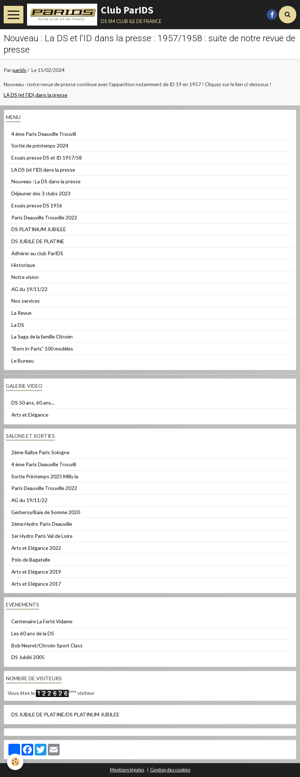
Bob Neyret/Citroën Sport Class (47, 645)
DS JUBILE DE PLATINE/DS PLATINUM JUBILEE (65, 714)
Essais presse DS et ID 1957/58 (46, 157)
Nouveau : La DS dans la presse (45, 181)
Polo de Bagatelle (30, 559)
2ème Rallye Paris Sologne (40, 452)
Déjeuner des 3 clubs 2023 (41, 193)
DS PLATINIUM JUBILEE (38, 229)
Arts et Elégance (29, 415)
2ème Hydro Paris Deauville (41, 524)
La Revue (21, 313)
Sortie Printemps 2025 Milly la (44, 476)
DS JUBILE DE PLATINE (37, 241)
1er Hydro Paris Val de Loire (41, 536)
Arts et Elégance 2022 (36, 548)
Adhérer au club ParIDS (37, 253)
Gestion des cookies (170, 770)
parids (19, 70)
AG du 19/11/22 (29, 289)
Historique (23, 265)
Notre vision (25, 277)
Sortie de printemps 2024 (39, 145)
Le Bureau (22, 360)
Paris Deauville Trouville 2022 (44, 217)
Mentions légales (127, 770)
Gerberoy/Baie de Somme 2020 (45, 512)
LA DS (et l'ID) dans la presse (35, 95)
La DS (17, 325)
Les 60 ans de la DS (32, 633)
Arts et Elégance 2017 (36, 584)
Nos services (25, 301)
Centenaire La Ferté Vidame (41, 621)
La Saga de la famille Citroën (42, 336)
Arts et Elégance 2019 (36, 572)
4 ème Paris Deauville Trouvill (43, 134)
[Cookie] (15, 762)
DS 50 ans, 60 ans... (32, 402)
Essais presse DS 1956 (36, 205)
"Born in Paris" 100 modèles (42, 348)
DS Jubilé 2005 (28, 657)
